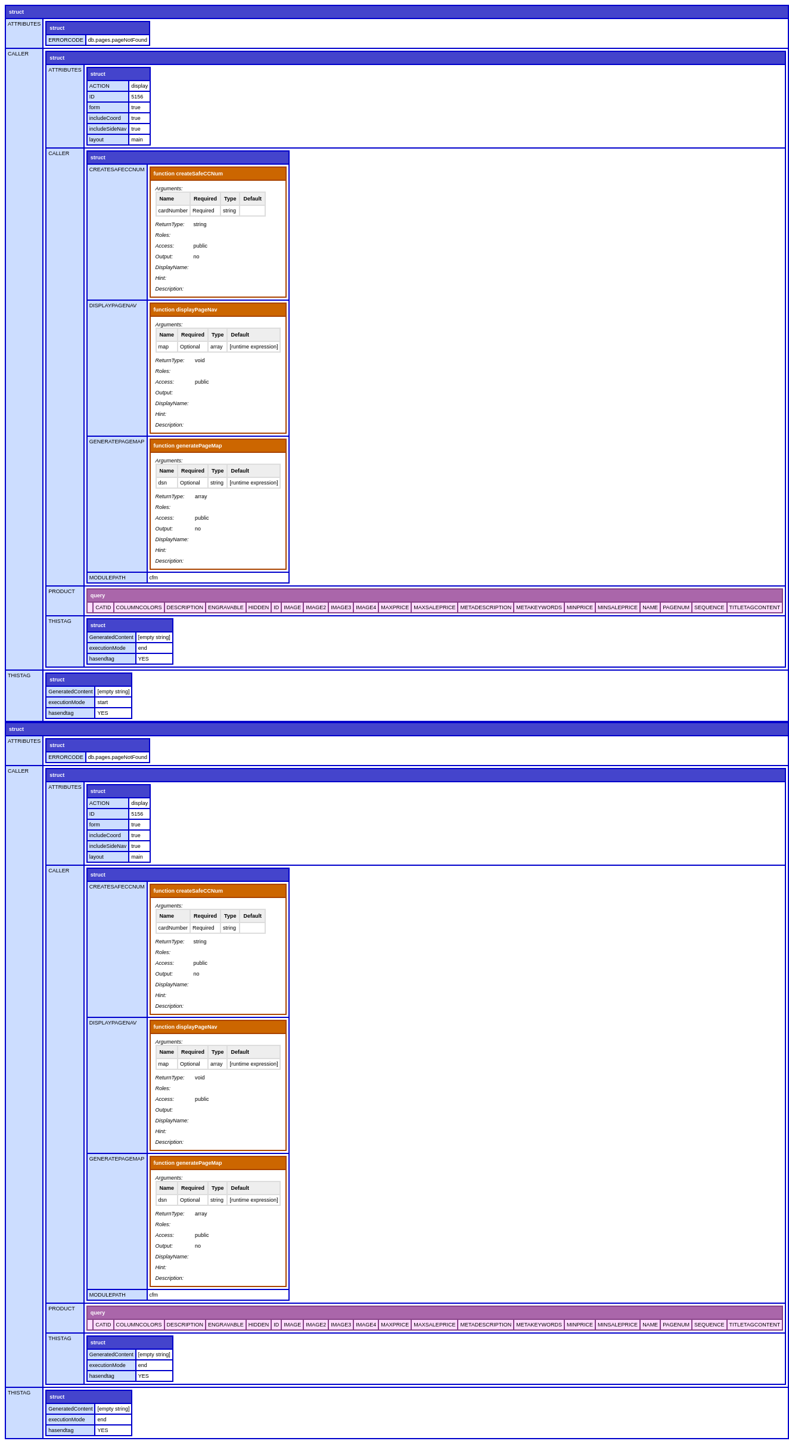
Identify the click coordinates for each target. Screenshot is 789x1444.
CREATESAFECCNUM (117, 169)
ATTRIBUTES (24, 24)
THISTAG (59, 621)
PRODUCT (61, 591)
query (98, 595)
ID (92, 97)
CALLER (18, 54)
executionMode (107, 648)
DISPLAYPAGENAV (113, 305)
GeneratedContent (111, 637)
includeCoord (105, 118)
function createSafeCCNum (188, 174)
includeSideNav (108, 129)
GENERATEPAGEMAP (117, 442)
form (94, 107)
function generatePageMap (188, 446)
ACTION (99, 86)
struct (16, 12)
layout (96, 140)
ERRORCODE (65, 40)
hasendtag (101, 659)
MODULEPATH (107, 578)
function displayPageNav (186, 310)
